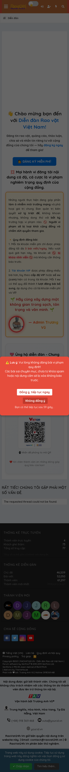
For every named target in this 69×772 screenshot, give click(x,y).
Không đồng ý (35, 401)
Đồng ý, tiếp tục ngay (35, 392)
